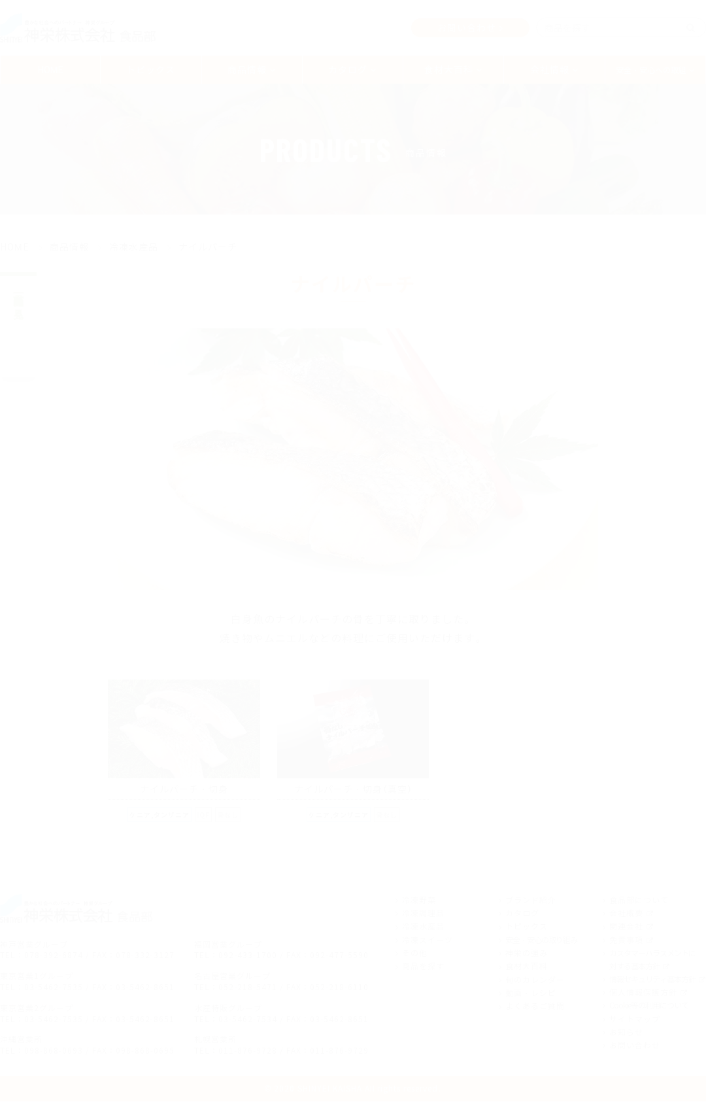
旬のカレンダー (535, 980)
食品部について (639, 900)
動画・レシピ (530, 993)
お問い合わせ (466, 27)
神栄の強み (526, 953)
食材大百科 (526, 967)
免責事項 (626, 940)
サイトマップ (634, 1019)
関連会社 (626, 927)
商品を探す (423, 967)
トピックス (150, 69)
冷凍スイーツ (427, 940)
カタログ (522, 914)
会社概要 (626, 914)
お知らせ (626, 1032)
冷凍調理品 (423, 914)
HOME (50, 69)
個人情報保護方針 (643, 992)
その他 (415, 953)
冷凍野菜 (419, 900)
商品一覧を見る (18, 300)
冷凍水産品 (423, 927)
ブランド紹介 (530, 900)
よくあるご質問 (535, 1006)
